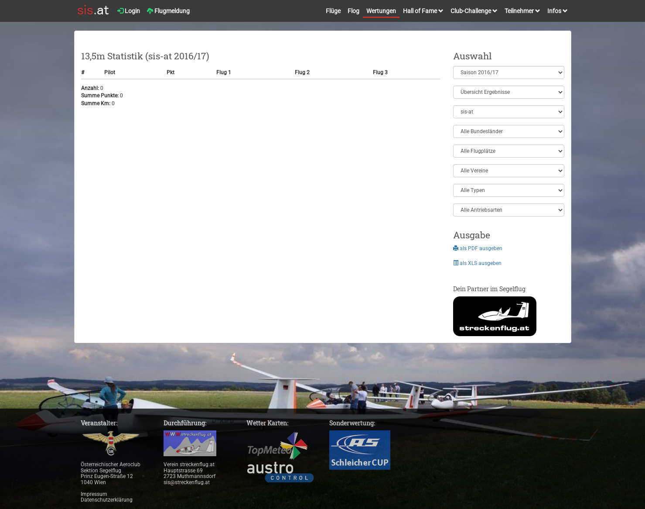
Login (128, 10)
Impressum (94, 494)
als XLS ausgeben (477, 263)
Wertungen (381, 10)
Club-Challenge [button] (474, 10)
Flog (353, 10)
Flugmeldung (168, 10)
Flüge (333, 10)
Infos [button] (557, 10)
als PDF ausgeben (477, 248)
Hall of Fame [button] (423, 10)
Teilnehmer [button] (522, 10)
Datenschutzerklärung (107, 500)
